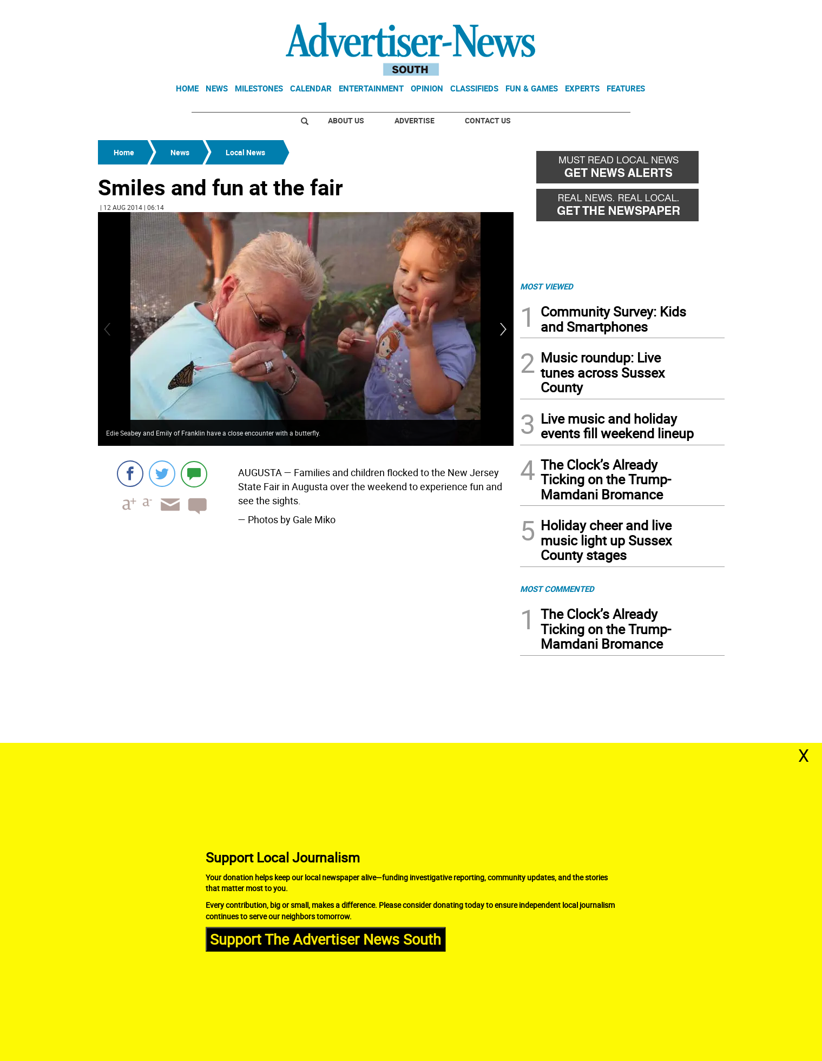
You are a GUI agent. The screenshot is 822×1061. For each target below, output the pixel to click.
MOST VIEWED (546, 286)
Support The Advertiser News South (325, 939)
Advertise (414, 120)
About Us (346, 120)
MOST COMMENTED (557, 588)
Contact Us (488, 120)
